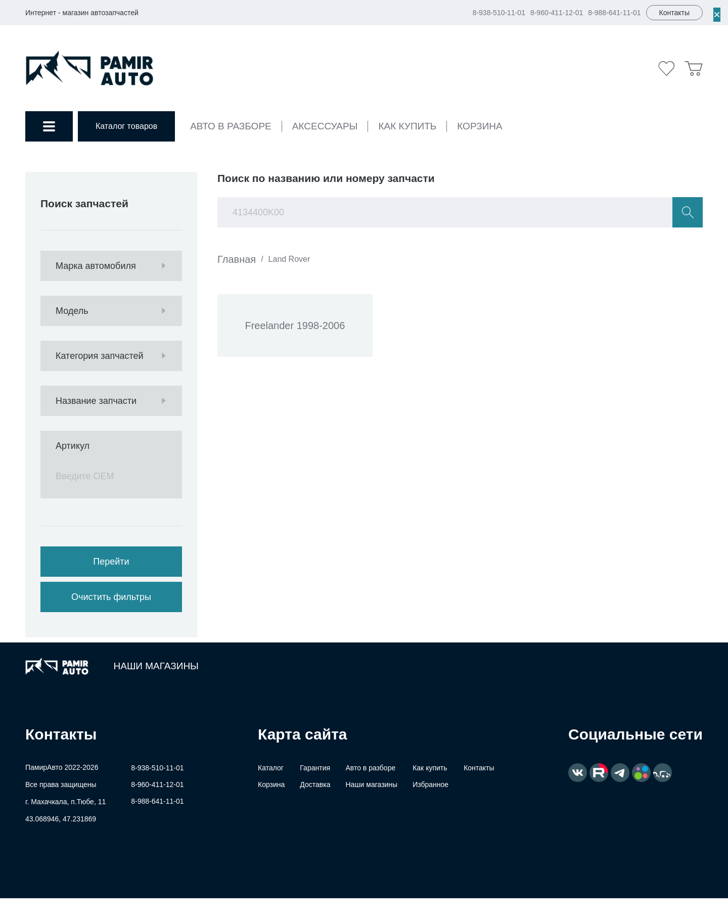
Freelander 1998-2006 (295, 326)
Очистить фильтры (111, 597)
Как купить (407, 126)
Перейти (111, 562)
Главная (236, 259)
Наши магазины (156, 666)
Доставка (315, 784)
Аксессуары (325, 126)
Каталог (271, 768)
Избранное (430, 784)
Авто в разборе (230, 126)
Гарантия (315, 768)
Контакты (479, 768)
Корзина (479, 126)
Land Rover (289, 259)
